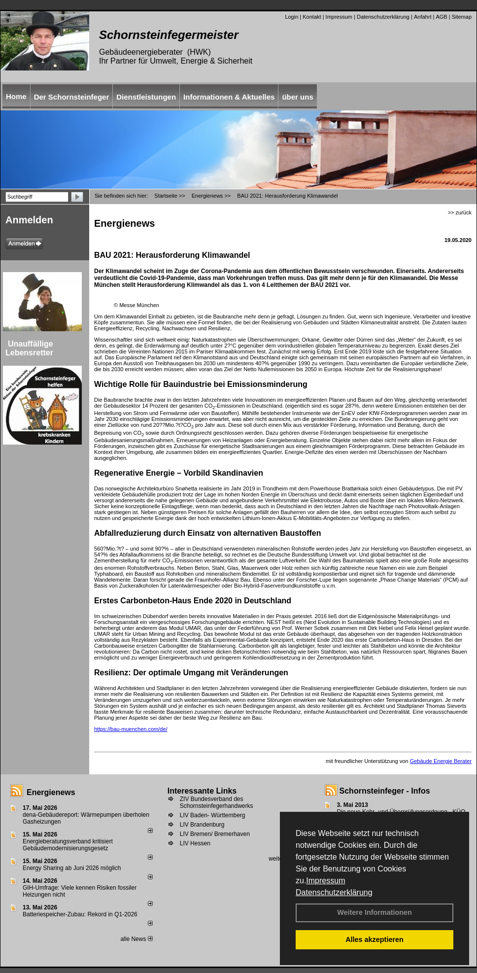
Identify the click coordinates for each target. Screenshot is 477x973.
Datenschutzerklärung (334, 892)
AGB (441, 17)
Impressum (325, 880)
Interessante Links (202, 791)
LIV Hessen (195, 843)
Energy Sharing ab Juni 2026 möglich (72, 868)
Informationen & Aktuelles (228, 97)
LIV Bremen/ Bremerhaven (215, 834)
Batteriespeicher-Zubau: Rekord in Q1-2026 (80, 914)
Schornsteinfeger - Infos (385, 791)
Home (16, 96)
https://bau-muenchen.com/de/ (131, 729)
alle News (136, 939)
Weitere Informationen (374, 912)
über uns (297, 97)
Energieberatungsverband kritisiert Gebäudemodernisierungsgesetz (68, 845)
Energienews (51, 792)
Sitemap (462, 17)
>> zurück (460, 212)
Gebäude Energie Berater (441, 761)
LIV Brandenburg (202, 824)
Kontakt (312, 17)
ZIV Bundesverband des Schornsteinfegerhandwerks (216, 802)
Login (291, 17)
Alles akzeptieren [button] (374, 939)
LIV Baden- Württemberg (212, 815)
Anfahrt (422, 17)
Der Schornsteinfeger (71, 97)
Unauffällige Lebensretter (29, 348)
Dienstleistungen (146, 97)
